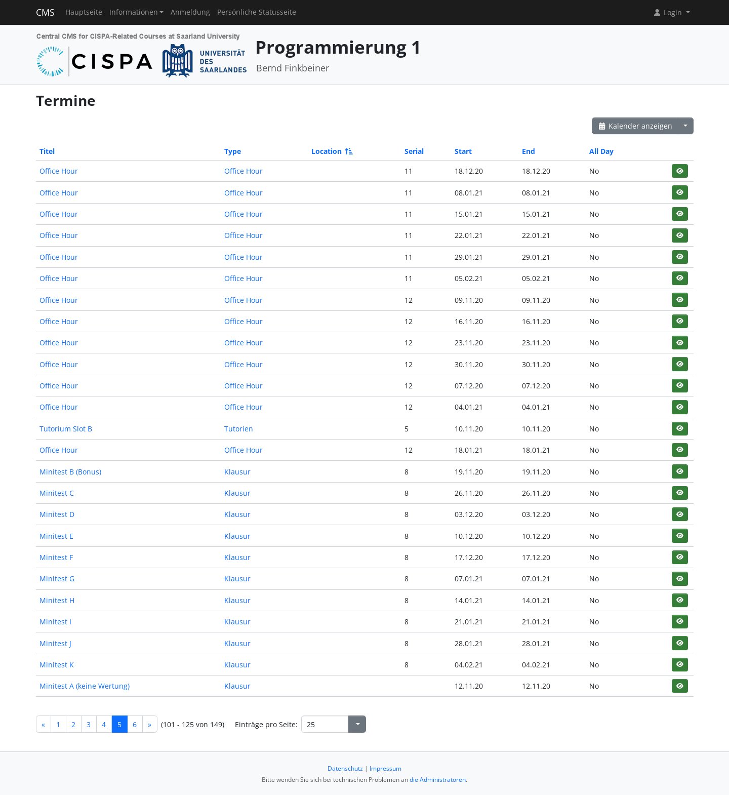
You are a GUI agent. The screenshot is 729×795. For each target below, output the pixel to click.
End (528, 151)
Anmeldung (190, 12)
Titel (47, 151)
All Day (601, 151)
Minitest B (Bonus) (70, 471)
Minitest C (56, 493)
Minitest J (55, 643)
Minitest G (56, 578)
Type (232, 151)
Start (463, 151)
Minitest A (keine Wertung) (84, 686)
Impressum (385, 768)
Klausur (237, 471)
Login (668, 12)
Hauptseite (83, 12)
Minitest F (56, 557)
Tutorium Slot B (65, 428)
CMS (45, 12)
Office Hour (58, 171)
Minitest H (56, 600)
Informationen (133, 12)
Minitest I (55, 621)
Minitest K (56, 664)
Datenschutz (345, 768)
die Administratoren (438, 779)
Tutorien (238, 428)
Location (331, 151)
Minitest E (56, 536)
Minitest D (56, 514)
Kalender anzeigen (635, 126)
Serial (414, 151)
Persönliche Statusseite (256, 12)
